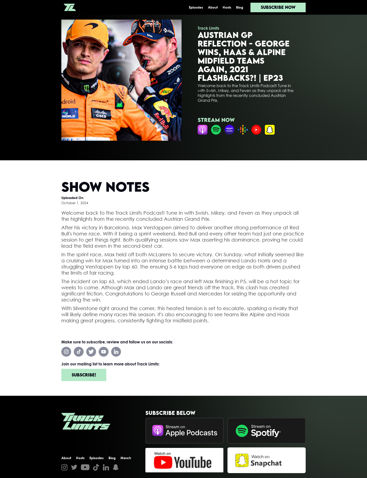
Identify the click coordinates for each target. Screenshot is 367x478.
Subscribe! (84, 374)
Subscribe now (278, 7)
